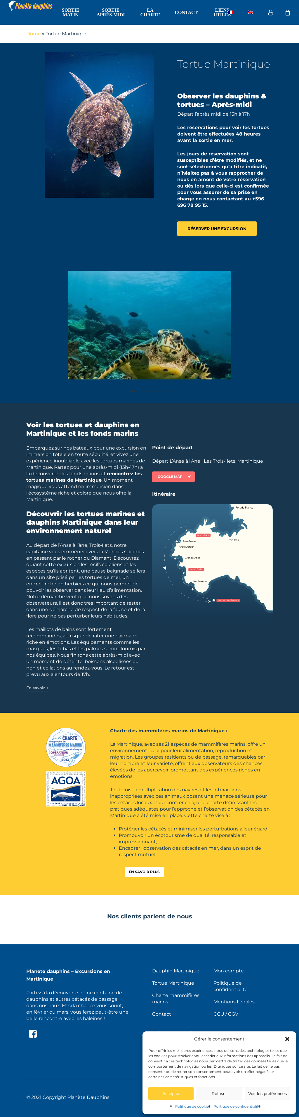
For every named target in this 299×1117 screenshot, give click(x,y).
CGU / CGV (225, 1014)
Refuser (219, 1093)
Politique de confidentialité (236, 1106)
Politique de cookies (193, 1106)
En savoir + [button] (37, 688)
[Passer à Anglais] (251, 12)
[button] (287, 1039)
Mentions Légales (234, 1002)
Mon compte (228, 971)
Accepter (171, 1093)
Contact (161, 1014)
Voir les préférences (267, 1093)
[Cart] (287, 12)
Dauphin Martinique (175, 971)
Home (33, 34)
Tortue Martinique (173, 983)
